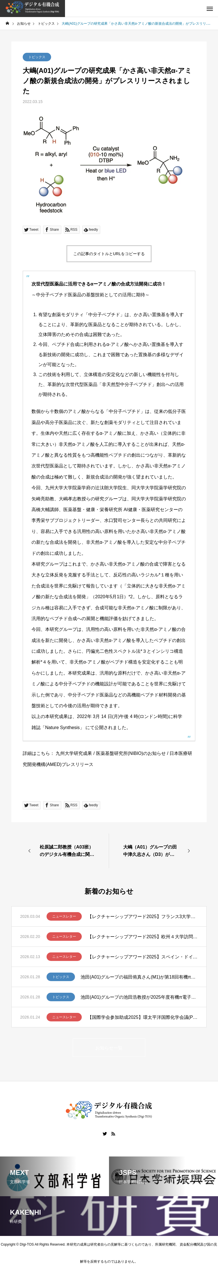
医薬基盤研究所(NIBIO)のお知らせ (131, 753)
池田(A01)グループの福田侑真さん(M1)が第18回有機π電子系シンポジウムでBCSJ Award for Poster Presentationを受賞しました (139, 977)
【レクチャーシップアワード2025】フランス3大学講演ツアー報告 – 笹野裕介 (142, 916)
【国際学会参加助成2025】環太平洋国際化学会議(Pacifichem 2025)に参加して (142, 1017)
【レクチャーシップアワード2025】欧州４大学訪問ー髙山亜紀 (142, 936)
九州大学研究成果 (74, 753)
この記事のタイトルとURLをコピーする (109, 253)
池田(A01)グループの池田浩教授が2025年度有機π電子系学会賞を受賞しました (139, 997)
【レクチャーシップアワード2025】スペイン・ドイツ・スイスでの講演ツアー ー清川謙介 (142, 956)
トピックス (36, 57)
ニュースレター (64, 916)
